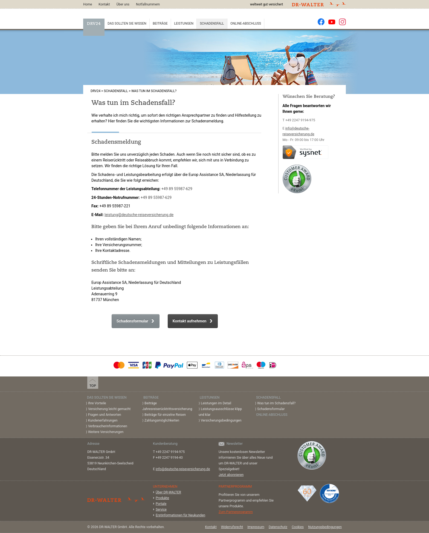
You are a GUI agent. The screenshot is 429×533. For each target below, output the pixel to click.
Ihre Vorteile (97, 403)
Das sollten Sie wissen (127, 23)
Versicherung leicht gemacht (109, 409)
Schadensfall (212, 23)
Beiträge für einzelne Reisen (165, 415)
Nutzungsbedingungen (325, 527)
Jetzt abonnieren (231, 475)
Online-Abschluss (245, 23)
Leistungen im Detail (216, 403)
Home (87, 4)
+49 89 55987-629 (176, 189)
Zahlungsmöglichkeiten (161, 420)
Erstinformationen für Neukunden (180, 515)
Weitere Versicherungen (105, 432)
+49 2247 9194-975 (300, 120)
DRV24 (94, 24)
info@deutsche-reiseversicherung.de (183, 469)
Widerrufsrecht (232, 527)
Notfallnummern (148, 4)
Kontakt (104, 4)
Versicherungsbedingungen (221, 420)
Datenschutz (278, 527)
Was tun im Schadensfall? (276, 403)
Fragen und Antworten (104, 415)
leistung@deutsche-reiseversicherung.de (139, 215)
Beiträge (160, 23)
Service (161, 509)
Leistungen (183, 23)
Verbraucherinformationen (107, 426)
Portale (161, 504)
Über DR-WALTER (168, 492)
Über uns (123, 4)
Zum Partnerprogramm (236, 512)
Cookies (298, 527)
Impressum (255, 527)
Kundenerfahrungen (102, 420)
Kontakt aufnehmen (190, 321)
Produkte (162, 498)
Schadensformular (133, 321)
